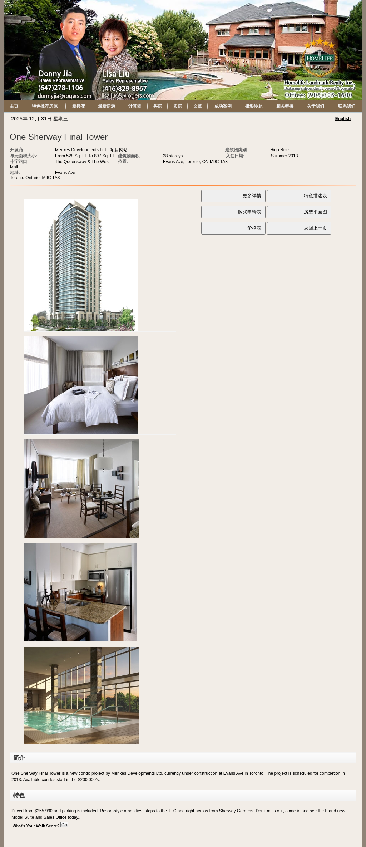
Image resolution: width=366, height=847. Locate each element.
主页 (14, 106)
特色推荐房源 (45, 106)
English (343, 118)
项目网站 (119, 149)
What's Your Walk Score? (40, 826)
